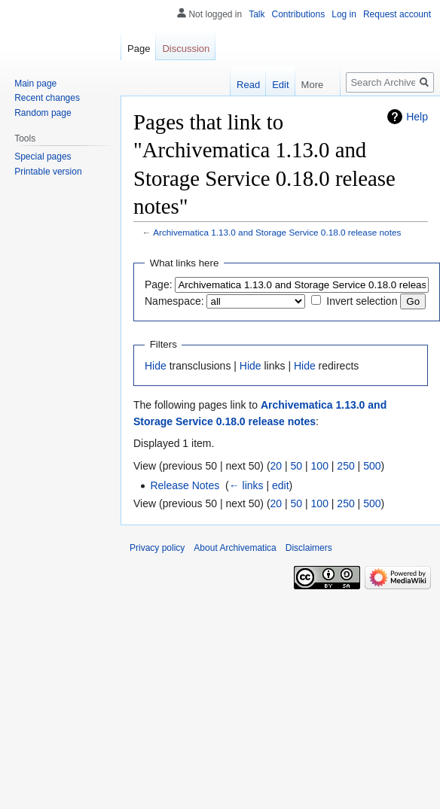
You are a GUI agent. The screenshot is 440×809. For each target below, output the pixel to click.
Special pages (42, 156)
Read (248, 84)
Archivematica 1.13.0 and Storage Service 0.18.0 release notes (277, 232)
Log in (344, 14)
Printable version (47, 171)
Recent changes (47, 98)
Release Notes (184, 485)
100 (319, 466)
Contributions (298, 14)
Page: (159, 284)
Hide (156, 366)
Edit (280, 84)
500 (371, 466)
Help (417, 117)
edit (280, 485)
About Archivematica (235, 548)
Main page (35, 83)
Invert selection (361, 301)
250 (345, 466)
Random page (42, 113)
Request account (397, 14)
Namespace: (174, 301)
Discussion (185, 48)
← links (246, 485)
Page (138, 48)
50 (297, 466)
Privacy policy (157, 548)
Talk (256, 14)
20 (276, 466)
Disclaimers (309, 548)
